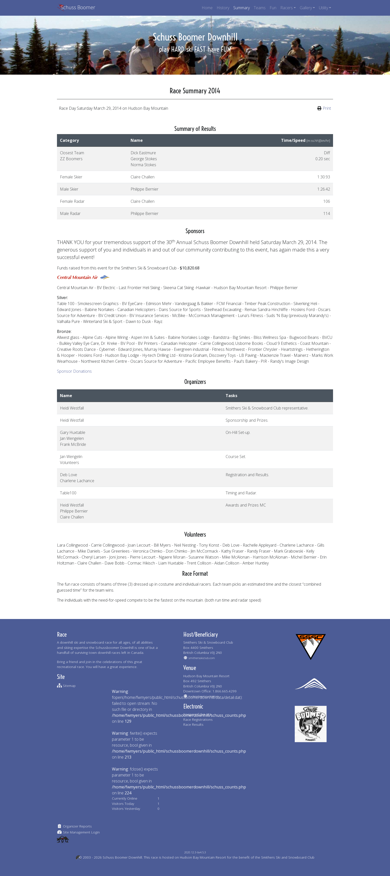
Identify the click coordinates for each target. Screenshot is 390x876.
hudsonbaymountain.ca (204, 696)
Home (207, 7)
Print (327, 108)
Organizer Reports (77, 826)
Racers (286, 7)
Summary (241, 7)
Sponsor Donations (74, 371)
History (223, 7)
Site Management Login (81, 832)
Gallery (306, 7)
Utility (323, 7)
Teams (260, 7)
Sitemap (69, 685)
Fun (273, 7)
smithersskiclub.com (202, 658)
